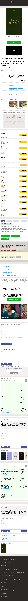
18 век (13, 3)
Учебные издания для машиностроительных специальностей (12, 583)
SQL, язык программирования (6, 570)
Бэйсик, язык (3, 592)
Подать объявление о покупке (8, 329)
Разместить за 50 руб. (6, 343)
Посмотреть (23, 135)
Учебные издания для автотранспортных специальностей (11, 579)
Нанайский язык (4, 585)
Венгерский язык (4, 593)
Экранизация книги (14, 51)
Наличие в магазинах (7, 272)
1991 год (4, 537)
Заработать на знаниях (6, 223)
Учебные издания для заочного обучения (9, 590)
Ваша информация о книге (7, 518)
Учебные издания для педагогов (7, 576)
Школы (2, 586)
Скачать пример (4, 238)
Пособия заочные (4, 589)
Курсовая (15, 88)
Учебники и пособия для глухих (7, 575)
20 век (22, 3)
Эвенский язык (3, 582)
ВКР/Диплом (20, 88)
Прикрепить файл (5, 446)
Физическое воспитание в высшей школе (8, 559)
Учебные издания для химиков (6, 561)
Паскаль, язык (3, 565)
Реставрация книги (13, 99)
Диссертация (11, 89)
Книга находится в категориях (9, 275)
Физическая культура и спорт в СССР (7, 566)
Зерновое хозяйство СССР (6, 580)
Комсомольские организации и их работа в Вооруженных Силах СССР (14, 573)
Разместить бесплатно (6, 363)
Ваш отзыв (3, 431)
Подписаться (14, 373)
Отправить (24, 446)
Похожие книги (6, 271)
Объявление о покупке (7, 266)
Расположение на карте (5, 388)
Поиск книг (3, 3)
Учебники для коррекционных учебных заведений (10, 563)
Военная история (4, 595)
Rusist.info (15, 1)
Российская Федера (4, 596)
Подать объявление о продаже (8, 349)
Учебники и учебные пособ (6, 562)
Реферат (11, 88)
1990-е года (4, 538)
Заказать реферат (5, 236)
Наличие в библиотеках (8, 268)
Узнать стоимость (16, 236)
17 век (8, 3)
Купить (14, 42)
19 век (17, 3)
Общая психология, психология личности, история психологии (13, 572)
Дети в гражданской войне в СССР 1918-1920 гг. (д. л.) (10, 569)
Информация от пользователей (9, 274)
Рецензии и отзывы (7, 269)
